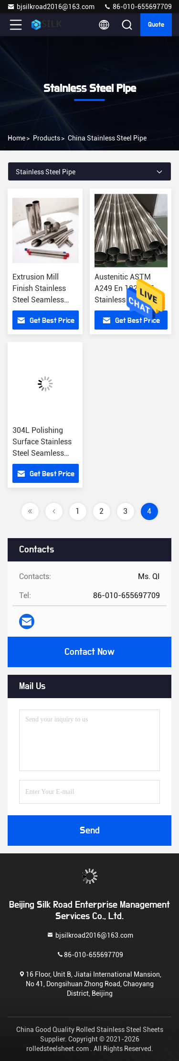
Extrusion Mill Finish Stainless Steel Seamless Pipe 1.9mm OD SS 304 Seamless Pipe (44, 299)
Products (46, 138)
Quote (156, 24)
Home (16, 138)
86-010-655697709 (138, 6)
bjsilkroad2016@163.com (51, 6)
